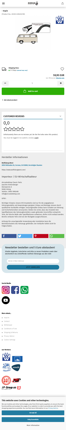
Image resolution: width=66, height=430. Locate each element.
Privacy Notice (53, 408)
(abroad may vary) (22, 70)
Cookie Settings (9, 340)
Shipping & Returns (11, 332)
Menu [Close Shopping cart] (3, 3)
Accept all (33, 413)
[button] (5, 83)
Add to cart (30, 91)
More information (33, 425)
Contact (7, 321)
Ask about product (10, 100)
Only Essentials (33, 419)
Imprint (6, 318)
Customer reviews (13, 116)
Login (36, 138)
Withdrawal (8, 325)
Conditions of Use (10, 329)
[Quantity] (33, 83)
